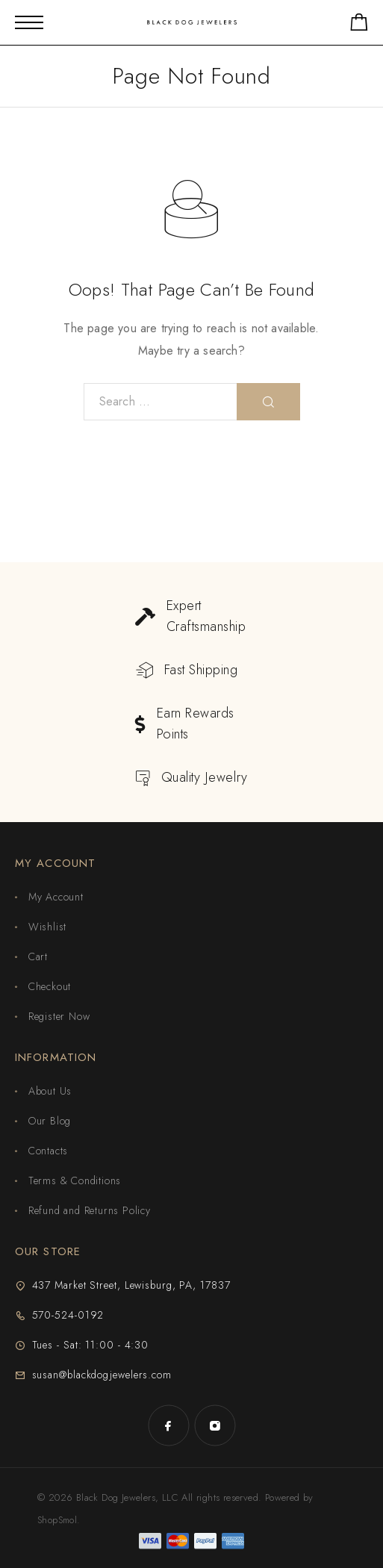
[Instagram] (215, 1425)
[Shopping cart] (359, 25)
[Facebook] (169, 1425)
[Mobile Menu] (29, 22)
